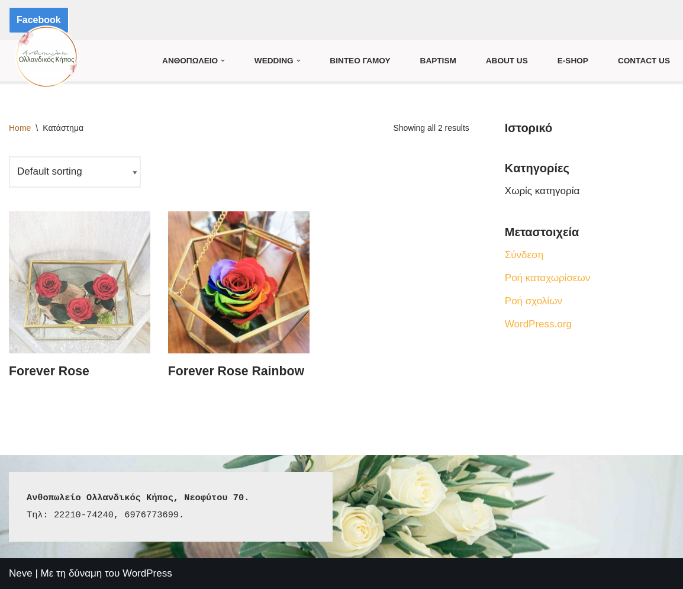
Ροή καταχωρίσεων (547, 278)
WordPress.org (538, 324)
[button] (223, 61)
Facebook (39, 20)
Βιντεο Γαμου (360, 60)
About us (507, 60)
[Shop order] (75, 172)
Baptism (438, 60)
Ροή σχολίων (533, 301)
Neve (21, 573)
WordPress (147, 573)
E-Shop (573, 60)
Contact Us (644, 60)
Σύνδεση (524, 254)
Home (20, 128)
